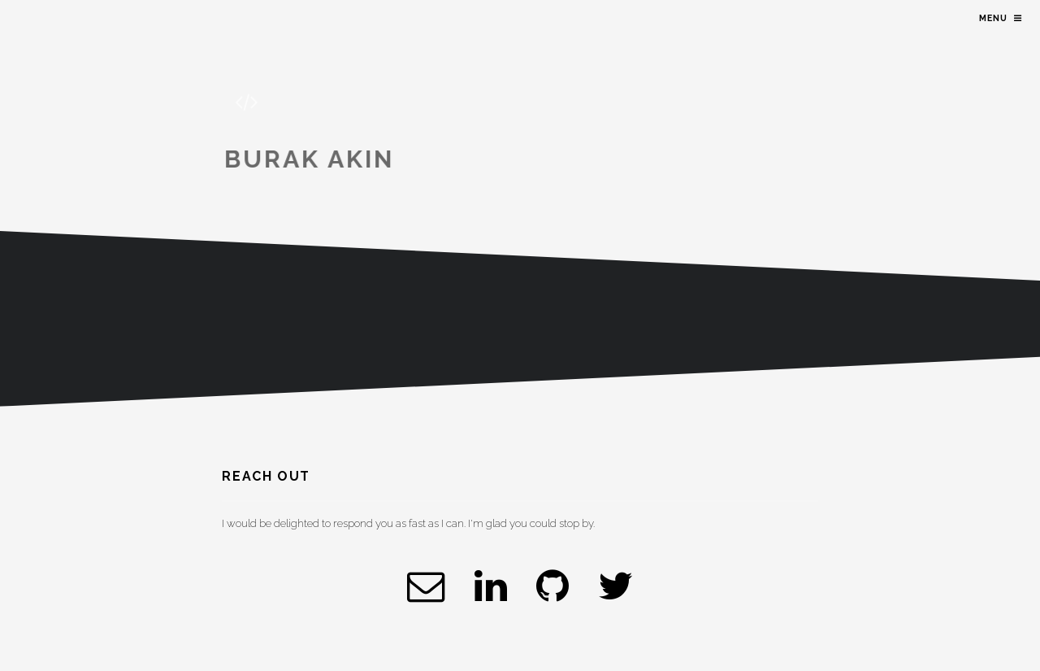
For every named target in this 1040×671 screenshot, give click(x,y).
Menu (993, 18)
